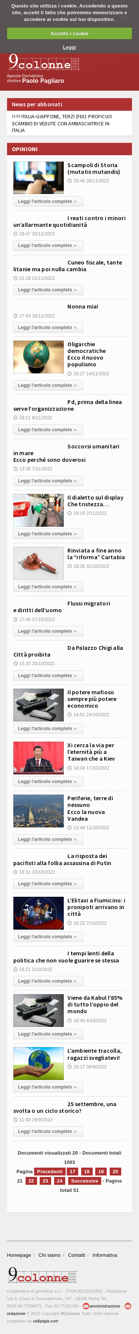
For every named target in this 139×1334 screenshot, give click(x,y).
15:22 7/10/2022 (87, 923)
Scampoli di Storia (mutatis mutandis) (93, 168)
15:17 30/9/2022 (87, 1067)
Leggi (69, 47)
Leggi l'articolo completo (48, 201)
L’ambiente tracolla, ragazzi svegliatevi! (94, 1054)
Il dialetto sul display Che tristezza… (95, 501)
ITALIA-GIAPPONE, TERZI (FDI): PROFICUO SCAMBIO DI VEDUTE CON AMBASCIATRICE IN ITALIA (62, 123)
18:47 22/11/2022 (34, 234)
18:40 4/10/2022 (87, 1020)
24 (60, 1181)
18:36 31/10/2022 (88, 566)
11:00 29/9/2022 (33, 1119)
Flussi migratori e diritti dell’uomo (61, 606)
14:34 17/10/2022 (88, 768)
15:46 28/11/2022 (88, 181)
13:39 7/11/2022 (33, 469)
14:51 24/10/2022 (88, 714)
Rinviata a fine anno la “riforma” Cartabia (96, 554)
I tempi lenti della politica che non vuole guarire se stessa (66, 956)
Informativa (105, 1255)
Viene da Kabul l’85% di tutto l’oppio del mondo (94, 1004)
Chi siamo (50, 1255)
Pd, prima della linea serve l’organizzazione (67, 405)
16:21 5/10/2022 (33, 969)
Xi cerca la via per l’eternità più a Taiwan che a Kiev (91, 751)
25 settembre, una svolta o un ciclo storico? (65, 1107)
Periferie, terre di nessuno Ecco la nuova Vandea (90, 808)
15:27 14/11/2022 (88, 373)
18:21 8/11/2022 (33, 417)
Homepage (19, 1255)
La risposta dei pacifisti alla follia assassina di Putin (62, 859)
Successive (84, 1181)
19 (101, 1171)
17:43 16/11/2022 (34, 316)
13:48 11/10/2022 (88, 827)
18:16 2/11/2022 (87, 513)
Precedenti (49, 1171)
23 (45, 1181)
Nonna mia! (82, 306)
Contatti (76, 1255)
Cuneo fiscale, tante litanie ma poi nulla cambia (67, 266)
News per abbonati (37, 104)
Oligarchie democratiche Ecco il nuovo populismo (86, 354)
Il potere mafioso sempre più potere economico (91, 698)
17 (72, 1171)
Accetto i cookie (69, 33)
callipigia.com (45, 1321)
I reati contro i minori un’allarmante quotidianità (69, 221)
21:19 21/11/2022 (34, 278)
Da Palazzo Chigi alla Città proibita (68, 651)
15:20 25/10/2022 (34, 663)
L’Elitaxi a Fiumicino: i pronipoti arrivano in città (96, 906)
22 (31, 1181)
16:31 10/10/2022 (34, 872)
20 (115, 1171)
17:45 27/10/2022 (34, 619)
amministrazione (101, 1306)
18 (87, 1171)
